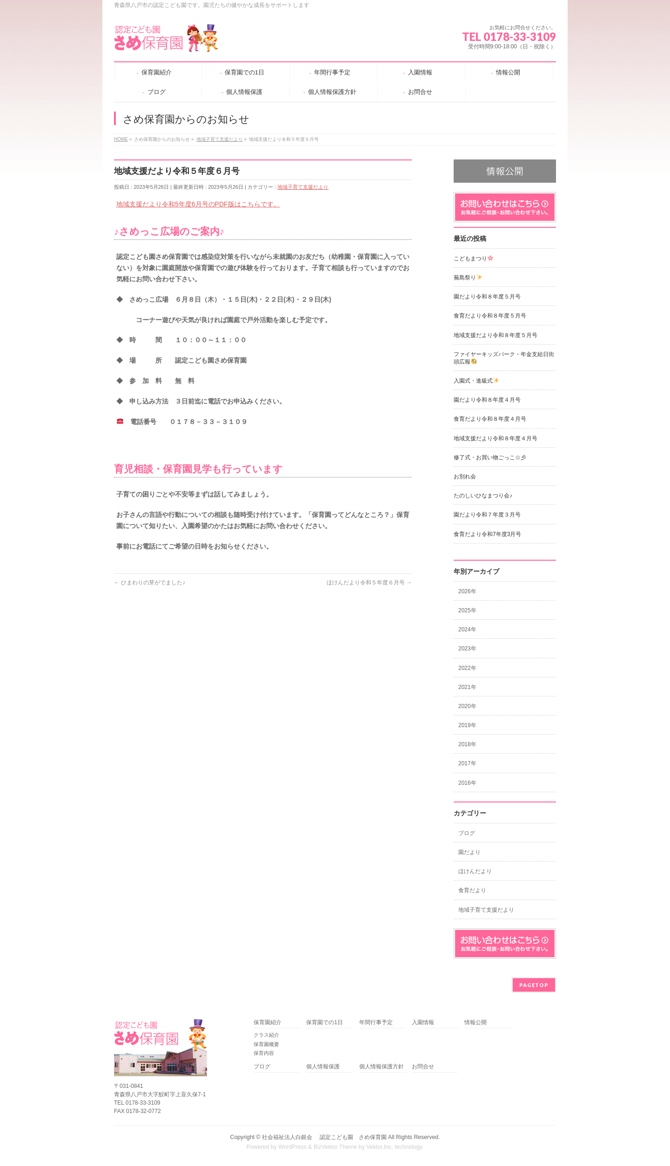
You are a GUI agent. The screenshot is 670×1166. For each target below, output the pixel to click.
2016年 (467, 783)
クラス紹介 (266, 1035)
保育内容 (264, 1053)
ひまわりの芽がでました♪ (149, 582)
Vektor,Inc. (379, 1147)
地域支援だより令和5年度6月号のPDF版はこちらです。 (198, 204)
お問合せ (423, 1067)
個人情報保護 (323, 1067)
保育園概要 (266, 1044)
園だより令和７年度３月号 (487, 514)
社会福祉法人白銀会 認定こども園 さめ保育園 (324, 1137)
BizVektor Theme (335, 1147)
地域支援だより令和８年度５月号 (495, 335)
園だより (469, 852)
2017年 (467, 763)
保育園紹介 (267, 1023)
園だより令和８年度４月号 (487, 400)
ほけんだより (475, 871)
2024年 (467, 629)
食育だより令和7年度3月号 (487, 534)
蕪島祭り (468, 277)
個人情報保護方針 (381, 1067)
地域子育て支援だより (302, 187)
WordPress (292, 1147)
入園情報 (423, 1023)
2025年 (467, 610)
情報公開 (475, 1023)
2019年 (467, 725)
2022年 (467, 668)
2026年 (467, 591)
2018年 (467, 744)
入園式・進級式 (476, 381)
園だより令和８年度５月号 (487, 296)
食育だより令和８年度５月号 (490, 315)
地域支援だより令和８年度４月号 (495, 438)
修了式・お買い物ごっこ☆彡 (490, 457)
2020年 (467, 706)
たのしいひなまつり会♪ (483, 495)
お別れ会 (465, 476)
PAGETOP (534, 985)
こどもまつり (473, 258)
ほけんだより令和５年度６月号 (369, 582)
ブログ (466, 833)
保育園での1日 (324, 1023)
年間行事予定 (376, 1023)
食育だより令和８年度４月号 (490, 419)
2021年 (467, 687)
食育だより (472, 890)
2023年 (467, 648)
